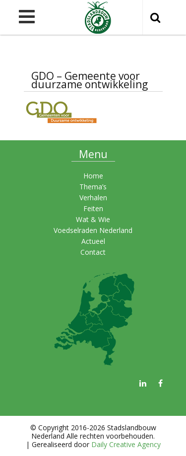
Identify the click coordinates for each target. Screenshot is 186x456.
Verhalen (93, 197)
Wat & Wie (93, 219)
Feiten (93, 208)
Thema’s (93, 186)
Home (93, 175)
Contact (93, 252)
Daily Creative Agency (126, 444)
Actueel (93, 241)
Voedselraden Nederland (93, 230)
